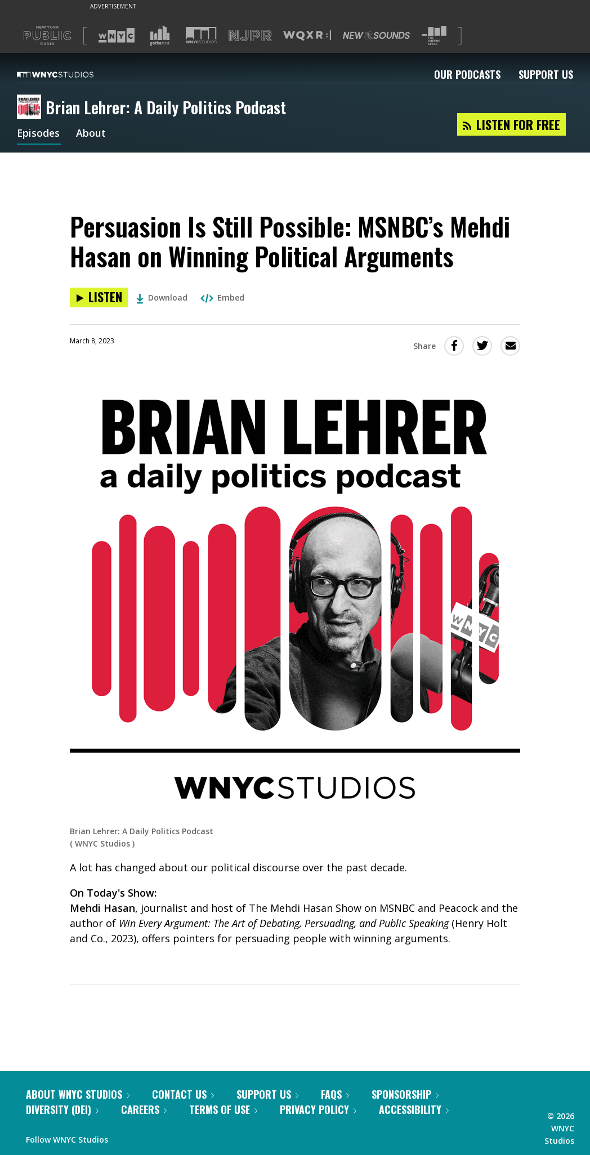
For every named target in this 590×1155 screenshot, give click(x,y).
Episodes (39, 134)
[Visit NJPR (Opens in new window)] (250, 36)
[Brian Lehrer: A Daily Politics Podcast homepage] (31, 107)
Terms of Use (223, 1109)
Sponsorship (405, 1094)
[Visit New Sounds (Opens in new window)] (376, 35)
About (92, 134)
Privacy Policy (318, 1109)
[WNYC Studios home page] (69, 74)
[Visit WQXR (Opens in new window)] (307, 35)
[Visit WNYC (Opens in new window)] (117, 35)
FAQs (335, 1094)
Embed (222, 297)
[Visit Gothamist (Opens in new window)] (160, 35)
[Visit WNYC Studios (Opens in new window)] (201, 35)
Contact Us (183, 1094)
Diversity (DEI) (62, 1109)
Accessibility (414, 1109)
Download (161, 297)
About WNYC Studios (77, 1094)
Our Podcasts (467, 74)
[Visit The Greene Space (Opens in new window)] (434, 36)
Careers (144, 1109)
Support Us (546, 74)
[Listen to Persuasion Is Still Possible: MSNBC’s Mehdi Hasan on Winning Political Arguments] (99, 297)
